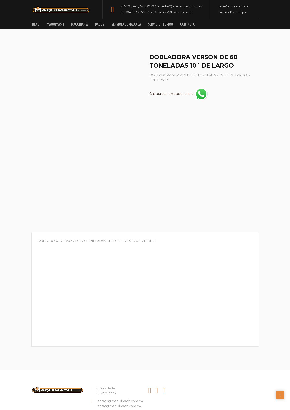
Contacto (187, 23)
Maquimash (55, 23)
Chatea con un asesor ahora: (178, 94)
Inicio (35, 23)
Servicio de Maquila (126, 23)
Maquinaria (79, 23)
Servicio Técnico (160, 23)
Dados (99, 23)
